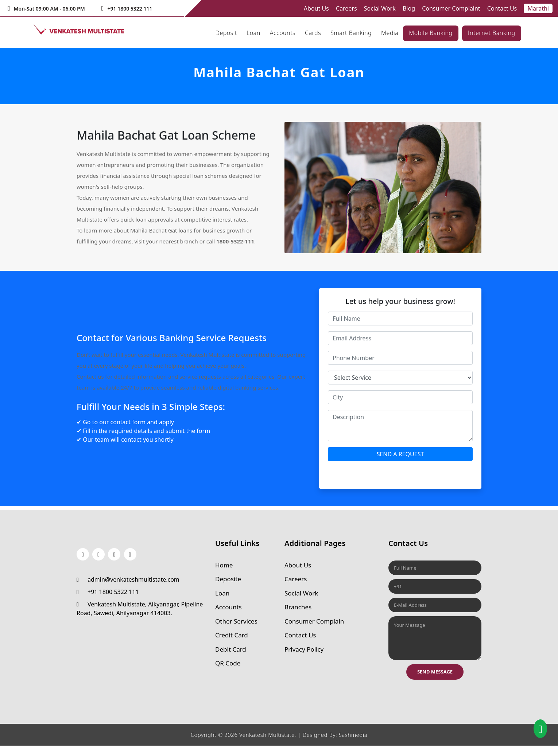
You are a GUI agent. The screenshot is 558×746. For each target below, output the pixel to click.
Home (224, 565)
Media (389, 33)
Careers (346, 8)
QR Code (227, 663)
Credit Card (231, 635)
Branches (297, 607)
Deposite (228, 579)
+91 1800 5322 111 (126, 8)
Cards (313, 33)
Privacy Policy (303, 649)
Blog (409, 8)
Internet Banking (491, 33)
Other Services (236, 621)
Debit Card (230, 649)
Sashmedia (352, 735)
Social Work (380, 8)
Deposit (226, 33)
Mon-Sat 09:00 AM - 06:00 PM (46, 8)
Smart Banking (351, 33)
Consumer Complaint (451, 8)
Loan (253, 33)
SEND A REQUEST (400, 454)
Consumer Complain (314, 621)
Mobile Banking (430, 33)
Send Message (435, 671)
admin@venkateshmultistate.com (128, 579)
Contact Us (502, 8)
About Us (316, 8)
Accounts (282, 33)
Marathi (538, 8)
